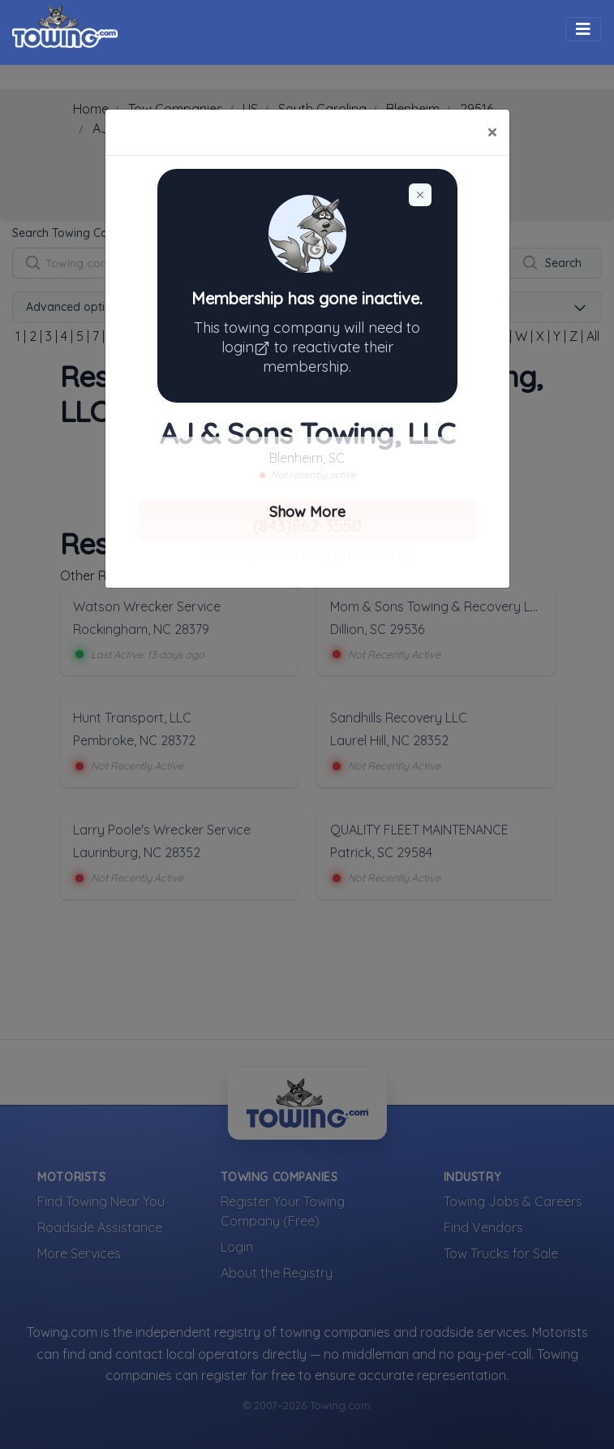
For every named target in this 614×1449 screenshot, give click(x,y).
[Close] (491, 132)
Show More (307, 511)
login (247, 347)
